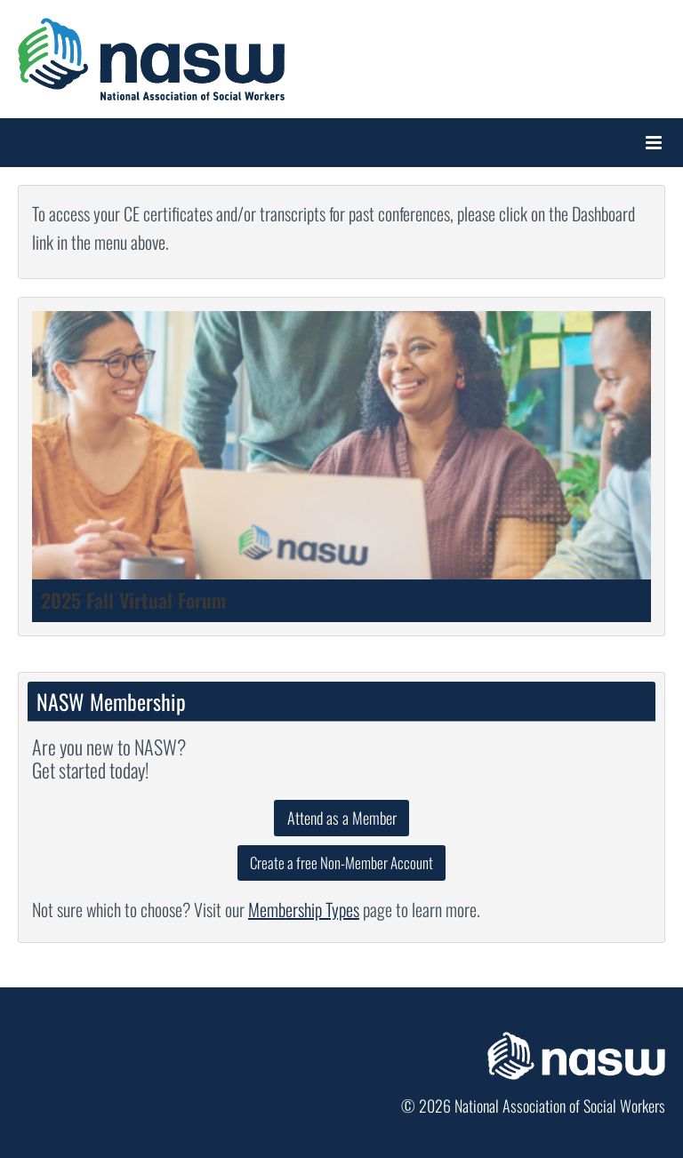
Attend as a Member (342, 817)
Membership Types (303, 909)
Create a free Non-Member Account (341, 862)
